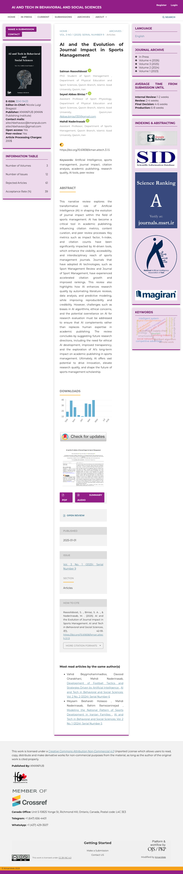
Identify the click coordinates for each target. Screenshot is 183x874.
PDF (64, 500)
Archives (83, 16)
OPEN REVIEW (76, 515)
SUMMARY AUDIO (89, 497)
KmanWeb (160, 857)
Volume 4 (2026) (148, 60)
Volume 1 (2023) (148, 71)
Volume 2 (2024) (148, 67)
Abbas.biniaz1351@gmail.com (78, 116)
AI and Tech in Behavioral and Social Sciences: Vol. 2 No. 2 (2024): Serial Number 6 (95, 692)
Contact (14, 34)
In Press (26, 16)
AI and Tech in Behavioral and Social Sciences (57, 7)
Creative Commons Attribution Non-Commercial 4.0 (81, 751)
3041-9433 (22, 101)
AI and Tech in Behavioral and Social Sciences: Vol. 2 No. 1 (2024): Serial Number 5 (95, 719)
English (139, 36)
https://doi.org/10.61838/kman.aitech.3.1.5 (85, 150)
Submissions (63, 16)
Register (161, 5)
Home (11, 16)
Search (168, 17)
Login (174, 5)
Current (43, 16)
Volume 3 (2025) (148, 64)
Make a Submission (21, 29)
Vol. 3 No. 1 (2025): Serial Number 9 (82, 34)
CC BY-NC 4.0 (65, 858)
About (100, 16)
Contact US (97, 855)
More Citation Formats (81, 645)
